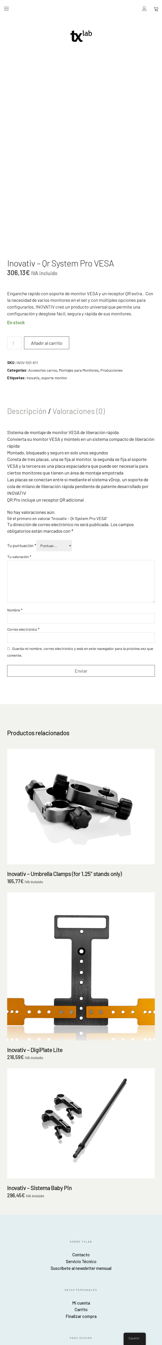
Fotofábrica (81, 1263)
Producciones (111, 225)
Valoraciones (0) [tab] (79, 266)
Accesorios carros (42, 225)
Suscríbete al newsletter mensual (81, 1125)
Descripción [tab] (27, 266)
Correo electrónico (23, 485)
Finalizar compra (81, 1174)
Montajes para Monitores (79, 225)
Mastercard (37, 1209)
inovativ (33, 233)
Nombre (14, 465)
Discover (25, 1209)
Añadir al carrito (48, 198)
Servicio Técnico (81, 1119)
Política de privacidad (119, 1208)
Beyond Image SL (81, 1256)
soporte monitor (54, 233)
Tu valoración (19, 412)
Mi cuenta (81, 1160)
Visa (50, 1209)
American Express (63, 1209)
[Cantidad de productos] (14, 198)
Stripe (75, 1209)
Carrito (81, 1167)
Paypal (12, 1209)
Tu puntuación (21, 400)
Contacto (81, 1112)
